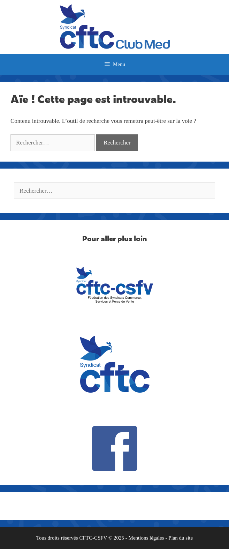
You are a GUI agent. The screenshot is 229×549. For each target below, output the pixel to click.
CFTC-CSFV (93, 538)
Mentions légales (146, 538)
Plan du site (180, 538)
